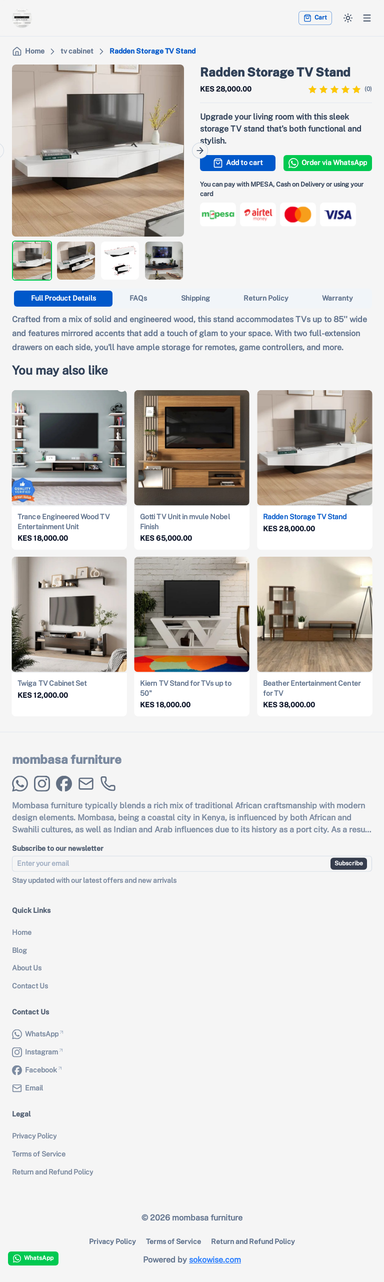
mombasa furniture (67, 768)
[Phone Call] (108, 792)
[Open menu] (367, 18)
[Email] (86, 792)
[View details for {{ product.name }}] (69, 470)
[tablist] (192, 299)
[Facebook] (64, 792)
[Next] (200, 151)
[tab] (63, 299)
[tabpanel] (192, 334)
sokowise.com (215, 1259)
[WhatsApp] (20, 792)
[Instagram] (42, 792)
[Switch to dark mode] (348, 18)
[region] (98, 151)
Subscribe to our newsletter (58, 857)
